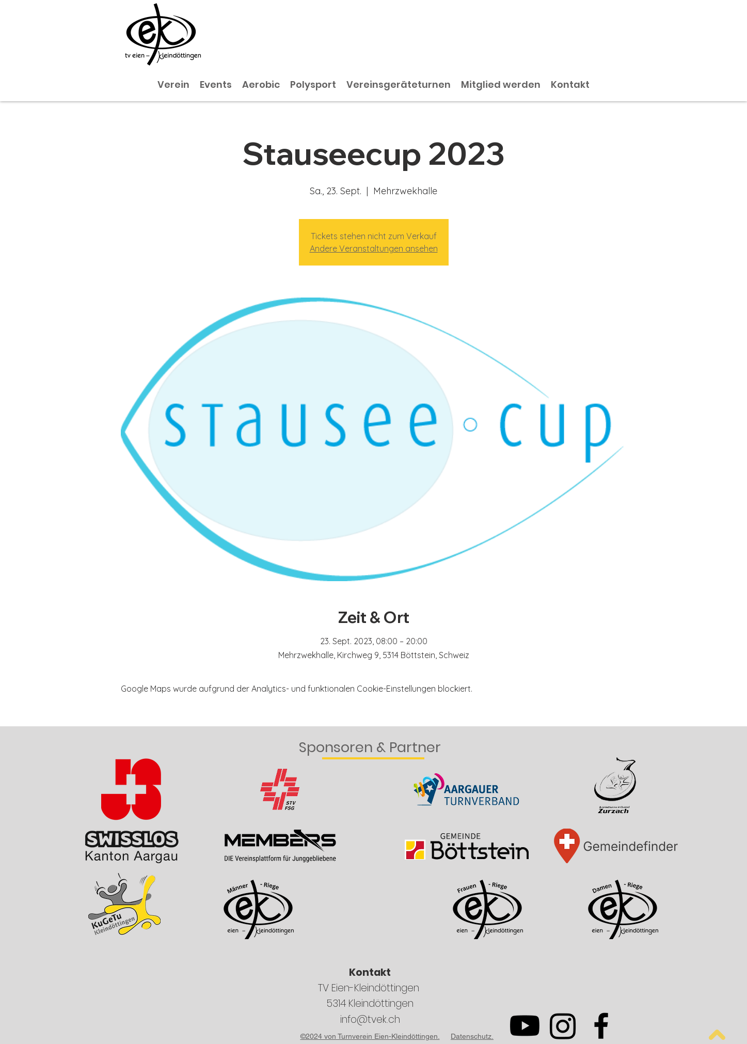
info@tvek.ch (370, 1019)
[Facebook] (601, 1025)
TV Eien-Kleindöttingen (370, 988)
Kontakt (370, 972)
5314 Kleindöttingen (370, 1003)
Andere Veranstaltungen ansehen (374, 248)
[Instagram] (563, 1025)
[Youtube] (524, 1025)
